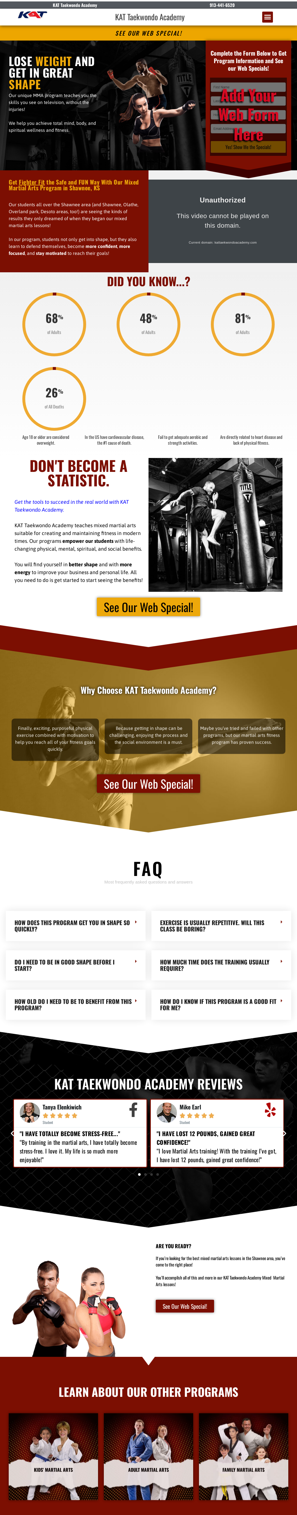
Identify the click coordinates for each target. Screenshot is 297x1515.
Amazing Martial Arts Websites (273, 1508)
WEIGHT (53, 61)
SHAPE (25, 84)
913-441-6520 (222, 5)
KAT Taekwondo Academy (150, 17)
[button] (267, 17)
